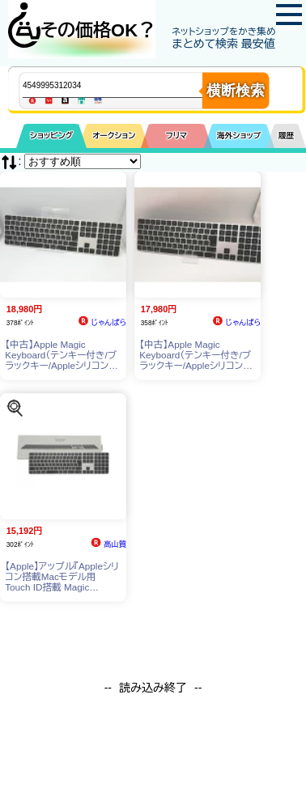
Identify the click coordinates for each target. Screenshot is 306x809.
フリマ (177, 135)
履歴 (286, 135)
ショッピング (51, 135)
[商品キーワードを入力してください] (125, 85)
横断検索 (235, 91)
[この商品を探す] (15, 407)
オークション (113, 135)
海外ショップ (239, 135)
